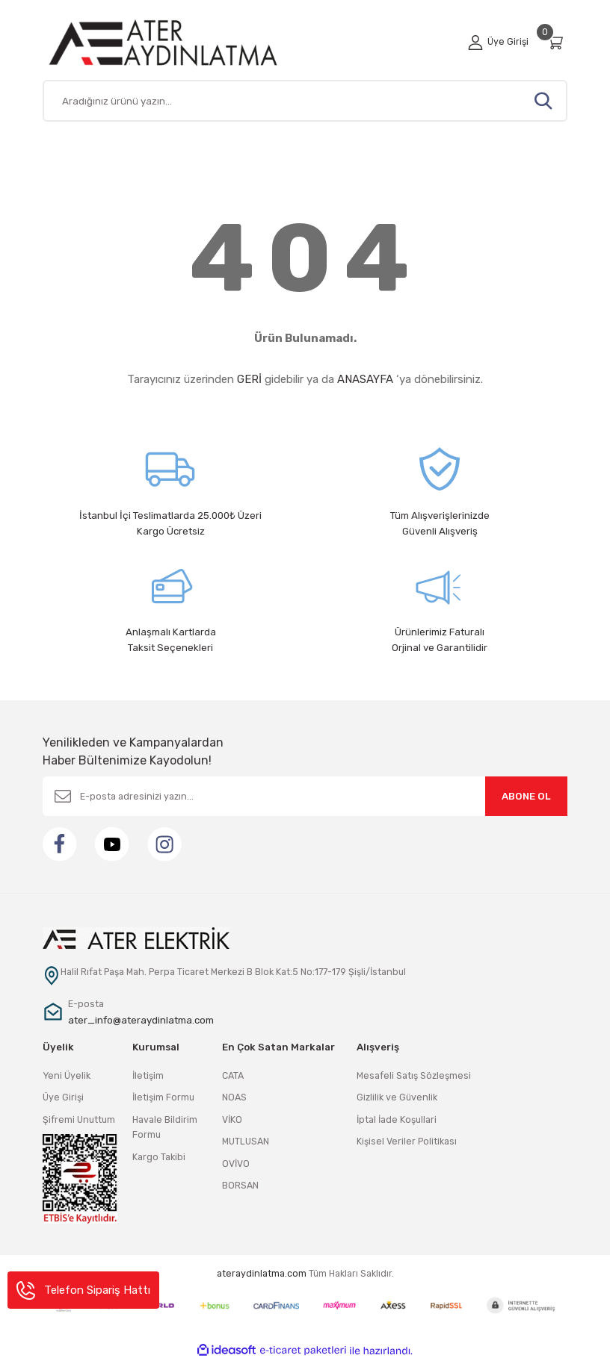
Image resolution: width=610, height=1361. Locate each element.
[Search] (305, 101)
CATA (233, 1075)
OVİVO (236, 1163)
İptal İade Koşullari (397, 1119)
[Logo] (180, 42)
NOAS (234, 1097)
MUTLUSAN (245, 1141)
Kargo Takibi (158, 1156)
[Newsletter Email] (305, 796)
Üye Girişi (63, 1097)
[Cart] (556, 42)
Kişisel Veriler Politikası (407, 1141)
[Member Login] (498, 41)
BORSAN (240, 1185)
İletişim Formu (163, 1097)
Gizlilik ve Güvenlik (397, 1097)
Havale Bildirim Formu (164, 1127)
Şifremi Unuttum (79, 1119)
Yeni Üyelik (66, 1075)
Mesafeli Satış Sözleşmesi (414, 1075)
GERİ (249, 379)
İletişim (148, 1075)
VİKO (232, 1119)
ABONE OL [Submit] (526, 796)
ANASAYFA (365, 379)
